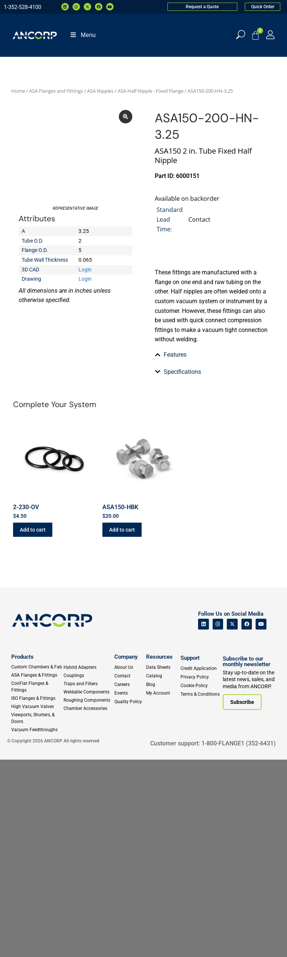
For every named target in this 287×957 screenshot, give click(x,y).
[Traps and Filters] (88, 881)
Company (126, 854)
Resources (159, 854)
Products (22, 854)
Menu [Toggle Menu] (83, 35)
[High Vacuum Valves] (37, 904)
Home (18, 90)
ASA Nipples (100, 90)
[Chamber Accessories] (88, 905)
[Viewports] (37, 915)
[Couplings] (88, 873)
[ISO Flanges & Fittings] (37, 895)
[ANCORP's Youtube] (261, 821)
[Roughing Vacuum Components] (88, 897)
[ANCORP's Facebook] (246, 821)
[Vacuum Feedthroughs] (37, 927)
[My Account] (270, 34)
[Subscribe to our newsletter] (242, 899)
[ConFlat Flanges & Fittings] (37, 884)
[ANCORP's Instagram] (218, 821)
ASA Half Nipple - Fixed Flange (150, 90)
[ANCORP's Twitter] (232, 821)
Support (190, 855)
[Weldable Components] (88, 889)
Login (85, 320)
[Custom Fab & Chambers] (37, 864)
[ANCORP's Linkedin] (203, 821)
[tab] (211, 449)
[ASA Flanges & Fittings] (37, 872)
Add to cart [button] (33, 727)
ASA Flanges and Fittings (56, 90)
